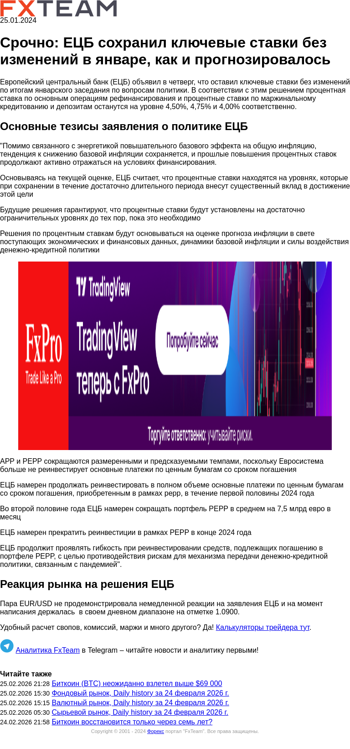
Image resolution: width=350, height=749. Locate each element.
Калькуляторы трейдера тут (262, 627)
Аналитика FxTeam (47, 650)
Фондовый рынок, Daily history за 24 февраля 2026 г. (140, 693)
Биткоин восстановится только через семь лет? (131, 722)
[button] (175, 356)
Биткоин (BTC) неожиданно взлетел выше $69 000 (136, 683)
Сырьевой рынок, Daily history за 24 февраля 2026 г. (139, 712)
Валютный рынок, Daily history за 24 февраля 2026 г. (140, 703)
